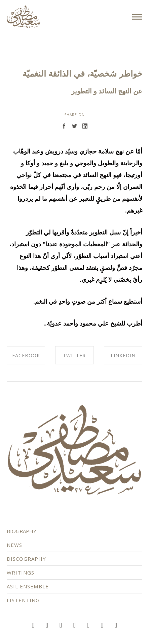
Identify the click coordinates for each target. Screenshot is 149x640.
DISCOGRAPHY (29, 556)
